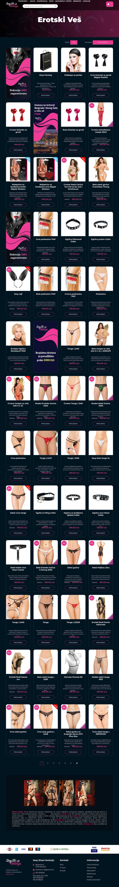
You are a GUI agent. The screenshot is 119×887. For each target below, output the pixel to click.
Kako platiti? (91, 871)
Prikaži (67, 42)
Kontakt (63, 871)
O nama (63, 868)
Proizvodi (23, 1)
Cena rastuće (102, 42)
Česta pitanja (91, 868)
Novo (51, 1)
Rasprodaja (42, 1)
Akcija (32, 1)
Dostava (90, 877)
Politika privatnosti (93, 880)
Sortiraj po (88, 42)
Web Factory (10, 874)
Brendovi (77, 1)
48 (74, 42)
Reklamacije (91, 874)
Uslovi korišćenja (93, 865)
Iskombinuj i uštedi (63, 1)
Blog (61, 865)
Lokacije (86, 1)
